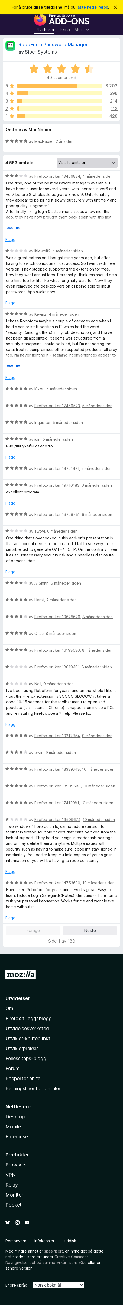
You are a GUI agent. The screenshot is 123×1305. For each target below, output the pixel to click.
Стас (39, 633)
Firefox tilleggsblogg (28, 1018)
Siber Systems (41, 52)
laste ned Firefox (92, 7)
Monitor (14, 1195)
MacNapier (44, 141)
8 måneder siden (97, 616)
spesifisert (53, 1251)
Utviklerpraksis (22, 1048)
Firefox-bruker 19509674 (57, 819)
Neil (37, 683)
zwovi (39, 531)
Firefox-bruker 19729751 (57, 514)
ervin (38, 752)
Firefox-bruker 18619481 (56, 667)
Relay (11, 1185)
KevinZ (40, 314)
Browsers (16, 1165)
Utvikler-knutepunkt (27, 1038)
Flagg (10, 239)
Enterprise (16, 1136)
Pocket (13, 1205)
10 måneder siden (98, 769)
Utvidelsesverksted (27, 1028)
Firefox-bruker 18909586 (57, 786)
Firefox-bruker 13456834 (57, 176)
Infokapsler (44, 1240)
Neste (90, 930)
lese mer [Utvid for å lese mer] (13, 227)
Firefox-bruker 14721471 (56, 468)
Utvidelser (44, 29)
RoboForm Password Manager (53, 44)
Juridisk (69, 1240)
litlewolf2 (42, 251)
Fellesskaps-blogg (25, 1058)
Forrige (33, 930)
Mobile (13, 1126)
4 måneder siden (97, 176)
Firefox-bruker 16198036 (57, 650)
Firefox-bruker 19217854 (57, 735)
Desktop (15, 1116)
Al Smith (41, 583)
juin (37, 439)
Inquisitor (42, 422)
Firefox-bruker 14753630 (57, 883)
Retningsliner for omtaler (32, 1088)
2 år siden (64, 141)
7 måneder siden (61, 600)
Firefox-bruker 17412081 (56, 802)
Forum (12, 1068)
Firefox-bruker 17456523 (57, 405)
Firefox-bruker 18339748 (57, 769)
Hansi (39, 600)
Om (9, 1008)
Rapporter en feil (24, 1078)
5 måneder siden (97, 405)
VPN (10, 1175)
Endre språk (16, 1285)
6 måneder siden (97, 485)
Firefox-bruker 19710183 (56, 485)
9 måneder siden (58, 683)
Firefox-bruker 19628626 (57, 616)
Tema (64, 29)
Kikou (39, 389)
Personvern (15, 1240)
